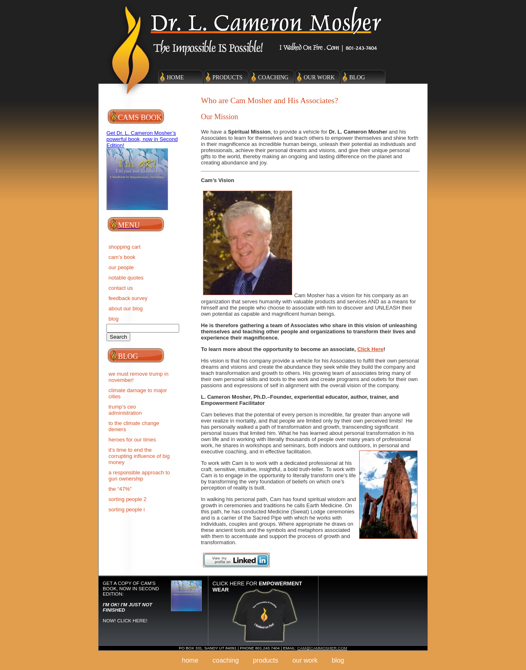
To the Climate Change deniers (133, 426)
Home (175, 77)
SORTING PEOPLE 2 (127, 499)
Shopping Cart (124, 247)
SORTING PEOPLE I (126, 509)
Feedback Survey (128, 298)
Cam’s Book (122, 257)
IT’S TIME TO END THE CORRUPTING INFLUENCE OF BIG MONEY (139, 456)
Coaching (273, 77)
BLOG (113, 319)
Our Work (319, 77)
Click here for (257, 586)
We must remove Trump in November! (138, 377)
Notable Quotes (125, 278)
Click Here (370, 349)
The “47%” (120, 489)
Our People (121, 267)
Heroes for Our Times (132, 440)
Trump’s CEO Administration (125, 410)
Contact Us (120, 288)
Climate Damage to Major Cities (137, 393)
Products (227, 77)
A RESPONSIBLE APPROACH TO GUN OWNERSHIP (139, 475)
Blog (357, 77)
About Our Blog (125, 308)
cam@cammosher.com (322, 648)
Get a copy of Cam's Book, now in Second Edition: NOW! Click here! (131, 601)
